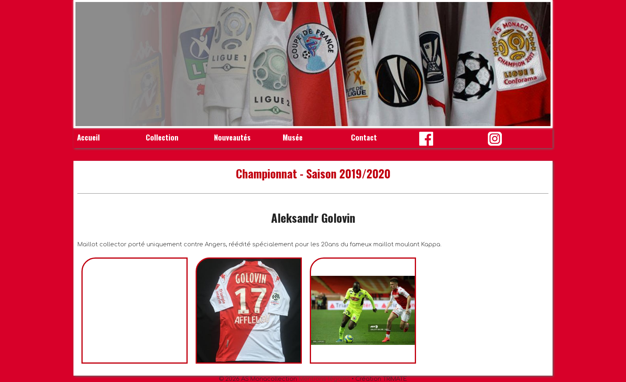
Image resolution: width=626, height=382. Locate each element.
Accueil (88, 137)
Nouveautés (232, 137)
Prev (85, 64)
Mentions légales (324, 379)
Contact (364, 137)
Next (540, 64)
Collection (162, 137)
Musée (293, 137)
